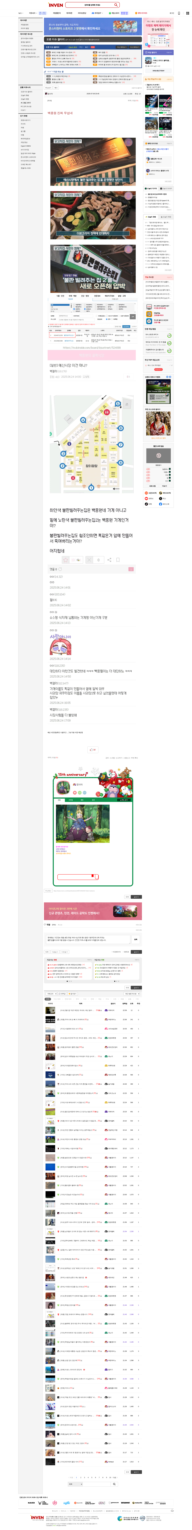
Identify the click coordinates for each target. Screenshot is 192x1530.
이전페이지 (117, 952)
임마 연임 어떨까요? (69, 1406)
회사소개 (54, 1511)
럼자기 (110, 1370)
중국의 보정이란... (69, 1425)
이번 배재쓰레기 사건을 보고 (72, 1102)
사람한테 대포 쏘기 (69, 1029)
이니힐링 (80, 793)
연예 (68, 999)
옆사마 (49, 94)
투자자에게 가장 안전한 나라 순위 (74, 1333)
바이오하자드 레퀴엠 (28, 161)
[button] (67, 981)
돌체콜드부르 (112, 1388)
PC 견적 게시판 (26, 106)
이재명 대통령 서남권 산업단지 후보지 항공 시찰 (80, 1351)
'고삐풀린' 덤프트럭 (69, 1075)
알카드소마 (112, 1406)
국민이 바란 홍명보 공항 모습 (73, 1139)
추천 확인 (134, 758)
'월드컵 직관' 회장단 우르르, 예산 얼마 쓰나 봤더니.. (81, 1010)
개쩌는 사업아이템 (69, 1148)
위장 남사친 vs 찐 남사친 (71, 1176)
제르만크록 (112, 1075)
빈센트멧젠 (112, 1038)
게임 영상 (24, 142)
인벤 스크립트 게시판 (28, 53)
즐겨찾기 (73, 994)
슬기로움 (111, 1084)
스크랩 (112, 758)
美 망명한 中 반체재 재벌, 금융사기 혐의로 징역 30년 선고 (83, 1296)
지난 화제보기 (121, 47)
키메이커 (111, 1010)
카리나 (65, 1388)
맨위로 (126, 952)
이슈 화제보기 (134, 47)
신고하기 (119, 758)
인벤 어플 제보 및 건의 (28, 49)
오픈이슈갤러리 (137, 88)
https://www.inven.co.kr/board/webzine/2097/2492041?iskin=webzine (74, 891)
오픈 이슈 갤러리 (26, 92)
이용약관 (72, 1511)
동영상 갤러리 (25, 42)
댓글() (135, 100)
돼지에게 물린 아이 (69, 1462)
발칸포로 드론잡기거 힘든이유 (73, 1158)
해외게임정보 (25, 138)
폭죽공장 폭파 (67, 1259)
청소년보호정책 (97, 1511)
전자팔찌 (111, 1121)
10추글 (63, 994)
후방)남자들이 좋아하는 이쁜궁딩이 (75, 1342)
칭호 (93, 800)
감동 (129, 999)
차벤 (22, 127)
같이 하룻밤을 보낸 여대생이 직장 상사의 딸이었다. (81, 1056)
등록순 (54, 925)
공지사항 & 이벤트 (27, 38)
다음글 (54, 952)
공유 (107, 758)
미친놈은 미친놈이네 (70, 1195)
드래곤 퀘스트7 (26, 164)
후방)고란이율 (67, 1305)
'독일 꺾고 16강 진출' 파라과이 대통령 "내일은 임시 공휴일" (83, 1397)
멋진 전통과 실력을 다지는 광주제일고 (76, 1130)
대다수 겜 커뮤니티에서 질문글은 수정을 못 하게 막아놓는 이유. (85, 1121)
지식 (107, 999)
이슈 (57, 999)
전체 (47, 999)
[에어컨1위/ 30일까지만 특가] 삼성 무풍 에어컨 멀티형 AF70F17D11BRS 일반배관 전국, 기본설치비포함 (159, 298)
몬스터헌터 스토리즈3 (28, 157)
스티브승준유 (112, 1029)
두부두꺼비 (112, 1139)
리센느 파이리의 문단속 (71, 1370)
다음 (114, 1477)
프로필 (71, 800)
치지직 (23, 124)
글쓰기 (136, 988)
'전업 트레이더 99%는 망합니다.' (74, 1314)
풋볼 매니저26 (25, 168)
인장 (59, 800)
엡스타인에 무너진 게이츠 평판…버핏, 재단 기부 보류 (81, 1038)
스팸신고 (127, 758)
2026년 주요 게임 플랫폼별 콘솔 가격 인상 (77, 1204)
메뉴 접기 (124, 800)
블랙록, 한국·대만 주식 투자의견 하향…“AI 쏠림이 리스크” (83, 1323)
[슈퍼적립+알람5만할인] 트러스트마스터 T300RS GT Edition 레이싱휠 (159, 286)
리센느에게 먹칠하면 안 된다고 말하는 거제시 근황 (80, 1416)
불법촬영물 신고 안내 (112, 1511)
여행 (22, 135)
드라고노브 (112, 1093)
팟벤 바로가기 (25, 120)
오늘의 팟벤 (25, 99)
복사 (55, 88)
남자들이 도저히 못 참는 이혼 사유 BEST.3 (77, 1231)
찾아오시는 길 (126, 1511)
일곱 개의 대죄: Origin (28, 153)
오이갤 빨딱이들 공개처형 (71, 1167)
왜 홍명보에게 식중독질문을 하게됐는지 (76, 1093)
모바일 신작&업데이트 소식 (30, 57)
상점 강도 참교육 (68, 1360)
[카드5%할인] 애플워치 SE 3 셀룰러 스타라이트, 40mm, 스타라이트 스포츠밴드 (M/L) (159, 282)
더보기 (84, 793)
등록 (135, 939)
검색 (114, 1484)
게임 (99, 999)
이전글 (63, 952)
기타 (137, 999)
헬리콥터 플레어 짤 (69, 1185)
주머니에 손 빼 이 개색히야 (72, 1019)
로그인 (172, 13)
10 (110, 1477)
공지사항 (136, 1511)
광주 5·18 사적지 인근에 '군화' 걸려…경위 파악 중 (80, 1222)
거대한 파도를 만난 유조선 (72, 1287)
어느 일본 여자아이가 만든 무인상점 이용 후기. (79, 1250)
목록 (129, 100)
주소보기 (48, 88)
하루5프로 (111, 1066)
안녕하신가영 (112, 1130)
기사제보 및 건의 (26, 46)
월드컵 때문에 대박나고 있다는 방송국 (76, 1112)
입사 (109, 1397)
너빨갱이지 (112, 1158)
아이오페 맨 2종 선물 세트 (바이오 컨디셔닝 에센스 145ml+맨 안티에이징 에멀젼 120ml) (159, 294)
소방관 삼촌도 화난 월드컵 (72, 1277)
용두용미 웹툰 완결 (69, 1047)
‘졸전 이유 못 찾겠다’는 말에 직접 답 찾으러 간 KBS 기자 (82, 1452)
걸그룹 (23, 131)
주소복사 (48, 891)
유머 (77, 999)
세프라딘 (111, 1277)
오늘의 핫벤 (25, 95)
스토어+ (169, 79)
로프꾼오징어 (112, 1047)
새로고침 (139, 925)
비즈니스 (63, 1511)
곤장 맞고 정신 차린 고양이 (72, 1443)
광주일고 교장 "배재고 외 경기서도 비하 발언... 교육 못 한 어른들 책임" (87, 1268)
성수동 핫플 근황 (68, 1213)
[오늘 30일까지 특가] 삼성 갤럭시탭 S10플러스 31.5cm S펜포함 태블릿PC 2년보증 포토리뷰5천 (159, 290)
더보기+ (89, 960)
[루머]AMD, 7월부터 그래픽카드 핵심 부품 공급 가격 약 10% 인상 (85, 1241)
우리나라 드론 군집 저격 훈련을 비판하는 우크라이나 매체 (83, 1084)
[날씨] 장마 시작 (68, 1434)
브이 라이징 (25, 149)
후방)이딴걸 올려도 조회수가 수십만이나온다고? (80, 1379)
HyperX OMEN (26, 146)
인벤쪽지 (75, 793)
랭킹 (82, 800)
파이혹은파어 (112, 1148)
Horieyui (111, 1462)
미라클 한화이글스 (69, 1066)
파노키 (110, 1056)
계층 (122, 999)
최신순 (60, 925)
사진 (114, 999)
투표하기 (158, 369)
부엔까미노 (112, 1019)
